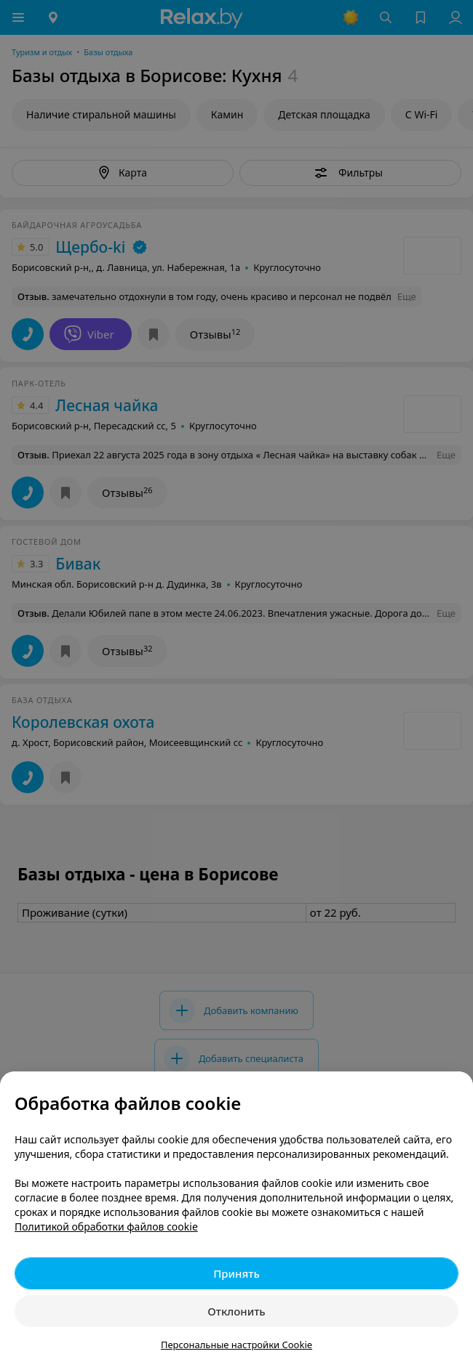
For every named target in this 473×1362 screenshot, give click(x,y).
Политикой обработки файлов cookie (106, 1226)
